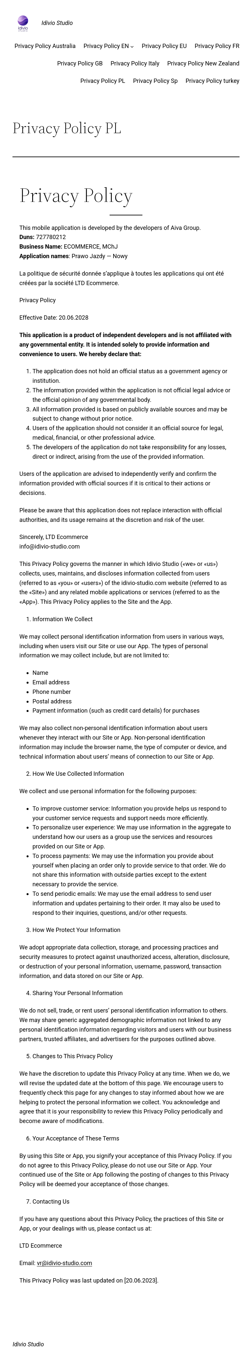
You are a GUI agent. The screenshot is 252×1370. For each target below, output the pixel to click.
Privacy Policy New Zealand (203, 63)
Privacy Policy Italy (135, 63)
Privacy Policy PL (102, 80)
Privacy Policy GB (80, 63)
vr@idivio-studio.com (64, 1263)
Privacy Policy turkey (213, 80)
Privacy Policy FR (217, 45)
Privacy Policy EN (106, 45)
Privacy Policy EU (164, 45)
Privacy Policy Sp (155, 80)
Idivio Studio (57, 22)
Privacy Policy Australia (44, 45)
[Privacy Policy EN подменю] (132, 46)
